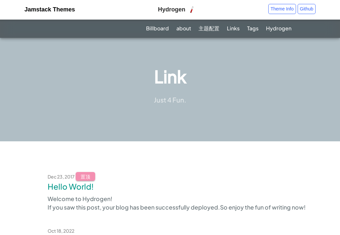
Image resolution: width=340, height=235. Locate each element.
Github (306, 8)
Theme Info (282, 8)
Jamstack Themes (49, 9)
